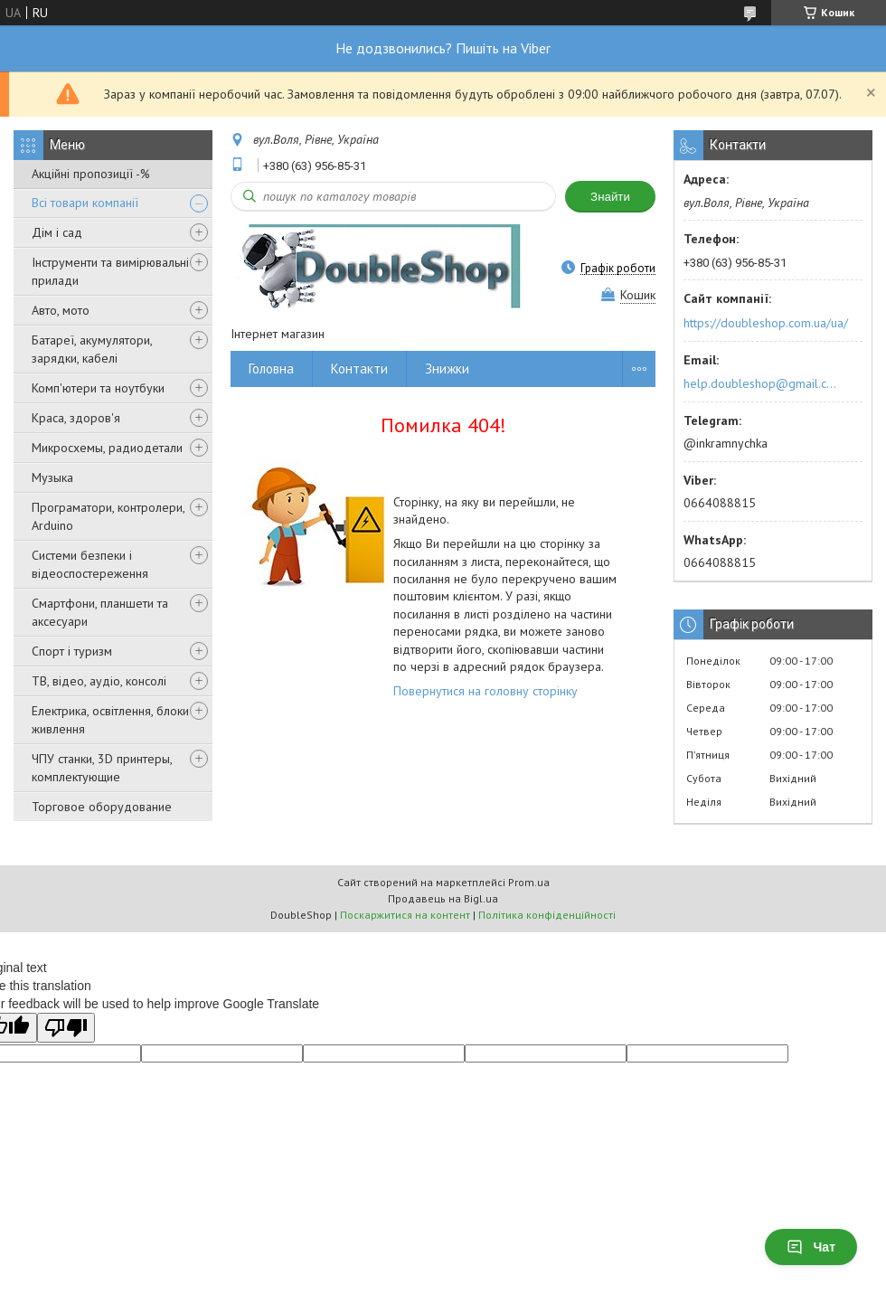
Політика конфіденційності (547, 914)
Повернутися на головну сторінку (485, 691)
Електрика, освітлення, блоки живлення (110, 720)
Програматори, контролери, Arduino (108, 516)
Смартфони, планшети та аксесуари (100, 612)
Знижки (447, 368)
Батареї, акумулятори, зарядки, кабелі (92, 349)
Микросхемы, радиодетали (107, 447)
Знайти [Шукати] (610, 196)
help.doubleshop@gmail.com (762, 383)
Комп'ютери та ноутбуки (98, 388)
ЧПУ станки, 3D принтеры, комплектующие (102, 768)
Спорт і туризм (72, 651)
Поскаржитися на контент (405, 914)
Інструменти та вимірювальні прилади (110, 271)
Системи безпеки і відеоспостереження (90, 564)
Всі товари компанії (85, 202)
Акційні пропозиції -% (91, 173)
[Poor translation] (66, 1028)
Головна (271, 368)
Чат (811, 1247)
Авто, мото (61, 310)
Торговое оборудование (102, 806)
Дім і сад (57, 232)
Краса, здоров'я (76, 418)
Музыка (52, 477)
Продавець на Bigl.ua (443, 898)
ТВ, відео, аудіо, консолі (99, 681)
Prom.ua (529, 882)
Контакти (359, 368)
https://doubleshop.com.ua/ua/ (765, 323)
